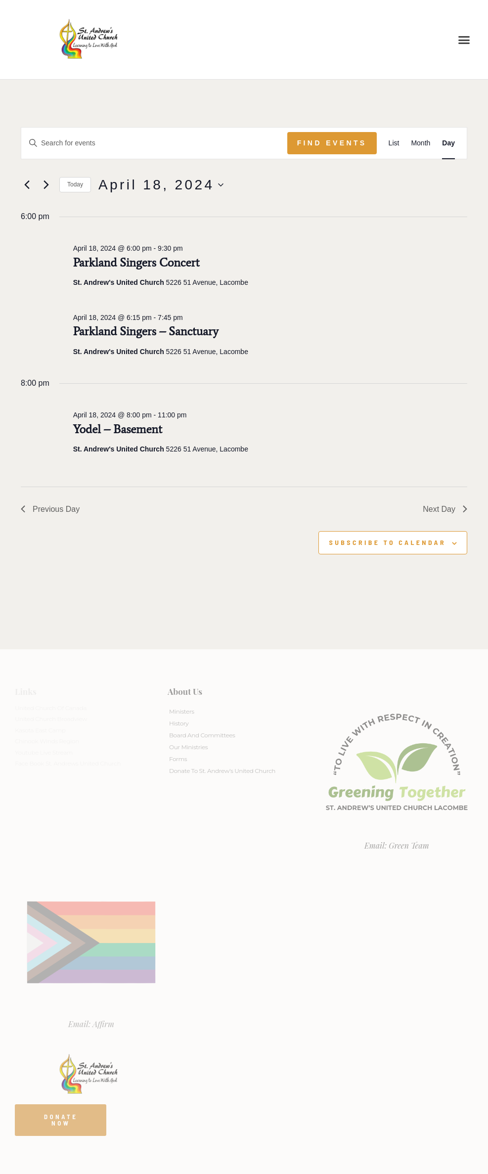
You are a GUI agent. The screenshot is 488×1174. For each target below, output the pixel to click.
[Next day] (46, 185)
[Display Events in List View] (394, 143)
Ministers (181, 711)
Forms (178, 759)
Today (75, 184)
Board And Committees (202, 735)
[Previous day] (27, 185)
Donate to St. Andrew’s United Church (222, 770)
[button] (464, 39)
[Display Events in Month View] (420, 143)
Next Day (445, 509)
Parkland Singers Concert (136, 262)
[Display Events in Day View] (448, 143)
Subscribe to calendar (387, 542)
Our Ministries (188, 747)
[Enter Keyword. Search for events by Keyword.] (154, 143)
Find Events (332, 143)
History (178, 723)
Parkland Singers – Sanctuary (146, 331)
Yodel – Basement (117, 429)
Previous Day (50, 509)
